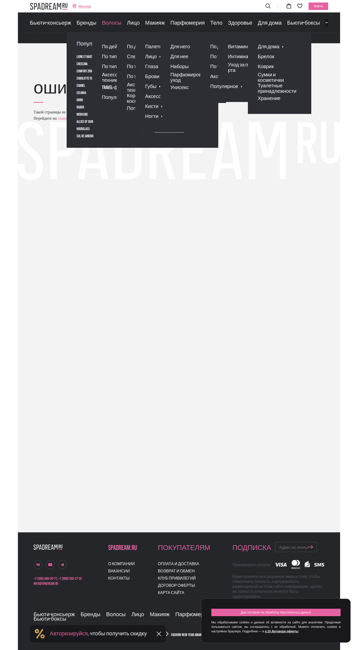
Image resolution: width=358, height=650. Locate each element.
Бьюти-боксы (303, 23)
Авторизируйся (69, 633)
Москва (85, 6)
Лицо (133, 23)
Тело (216, 23)
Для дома (270, 23)
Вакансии (119, 571)
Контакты (119, 578)
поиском (114, 118)
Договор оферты (176, 585)
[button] (268, 6)
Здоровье (240, 23)
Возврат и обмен (176, 571)
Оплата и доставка (178, 564)
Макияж (155, 23)
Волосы (112, 23)
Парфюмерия (187, 23)
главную (64, 118)
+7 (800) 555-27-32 (70, 578)
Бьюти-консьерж (50, 23)
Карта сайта (171, 593)
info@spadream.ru (46, 583)
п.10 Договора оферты (281, 631)
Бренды (86, 23)
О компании (121, 564)
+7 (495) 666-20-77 (45, 578)
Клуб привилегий (177, 578)
